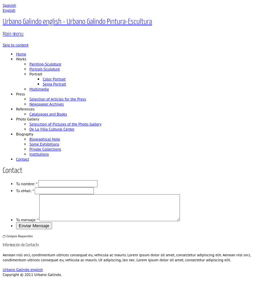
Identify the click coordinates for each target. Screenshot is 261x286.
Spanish (9, 5)
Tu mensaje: (27, 224)
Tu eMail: (25, 190)
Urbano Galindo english (23, 274)
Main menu (13, 34)
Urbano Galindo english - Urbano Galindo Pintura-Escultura (77, 22)
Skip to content (15, 44)
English (9, 10)
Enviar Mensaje (34, 230)
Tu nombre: (26, 183)
